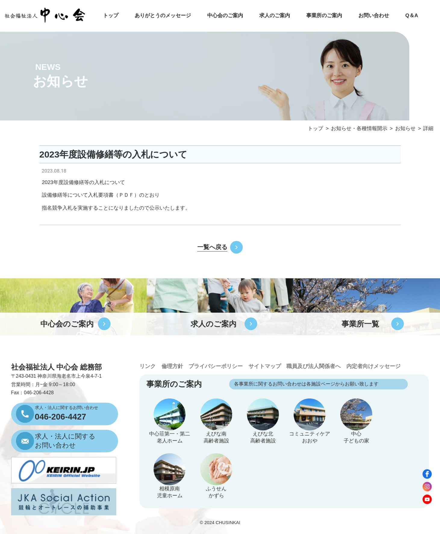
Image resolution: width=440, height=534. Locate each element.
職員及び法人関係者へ (313, 366)
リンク (147, 366)
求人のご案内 (274, 15)
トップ (110, 15)
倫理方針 (172, 366)
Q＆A (411, 15)
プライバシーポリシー (216, 366)
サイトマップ (264, 366)
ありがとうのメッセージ (163, 15)
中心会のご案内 (225, 15)
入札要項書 (101, 195)
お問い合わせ (373, 15)
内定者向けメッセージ (373, 366)
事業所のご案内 (324, 15)
